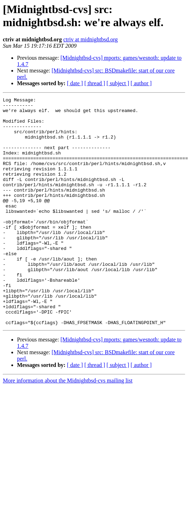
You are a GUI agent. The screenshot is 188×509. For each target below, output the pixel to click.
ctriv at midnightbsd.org (90, 39)
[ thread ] (94, 83)
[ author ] (141, 83)
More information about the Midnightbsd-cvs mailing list (67, 426)
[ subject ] (118, 83)
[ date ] (75, 83)
